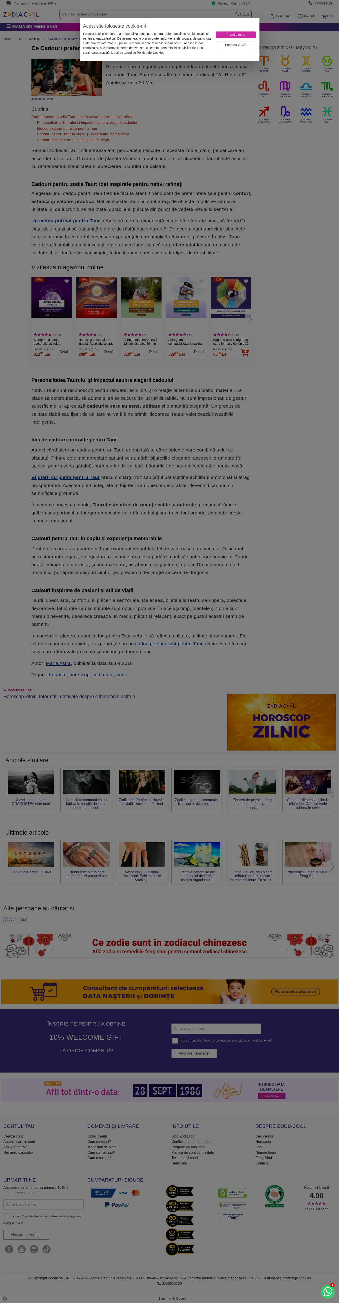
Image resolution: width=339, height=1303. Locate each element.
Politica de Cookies (150, 52)
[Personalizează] (236, 45)
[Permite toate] (236, 34)
